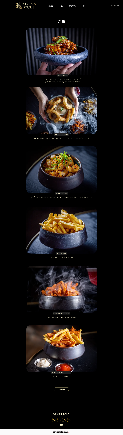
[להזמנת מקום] (114, 6)
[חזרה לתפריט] (61, 389)
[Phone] (106, 5)
